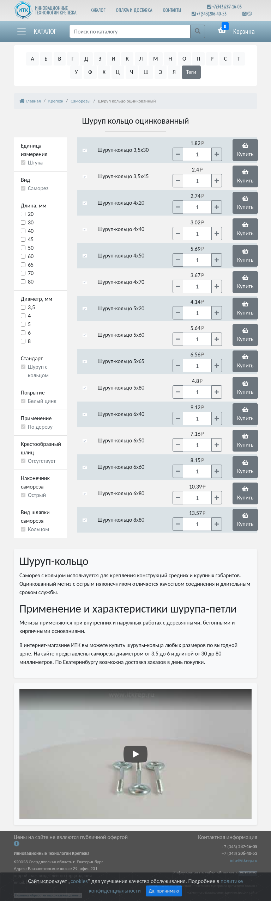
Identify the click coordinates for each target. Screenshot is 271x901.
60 (31, 256)
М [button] (155, 58)
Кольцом (38, 529)
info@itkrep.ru (243, 860)
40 (31, 231)
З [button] (99, 58)
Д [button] (86, 58)
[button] (36, 31)
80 (31, 281)
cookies (79, 881)
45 (31, 239)
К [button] (127, 58)
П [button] (198, 58)
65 (31, 264)
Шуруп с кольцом (38, 371)
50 (31, 247)
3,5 (31, 307)
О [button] (184, 58)
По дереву (40, 426)
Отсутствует (41, 461)
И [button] (113, 58)
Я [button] (174, 72)
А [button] (32, 58)
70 (31, 273)
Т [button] (238, 58)
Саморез (38, 188)
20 (31, 214)
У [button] (76, 72)
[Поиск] (130, 31)
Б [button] (46, 58)
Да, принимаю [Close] (164, 891)
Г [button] (73, 58)
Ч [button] (131, 72)
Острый (37, 495)
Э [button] (160, 72)
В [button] (59, 58)
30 (31, 222)
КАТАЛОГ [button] (97, 10)
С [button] (225, 58)
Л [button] (141, 58)
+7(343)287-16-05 (227, 7)
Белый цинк (42, 401)
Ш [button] (146, 72)
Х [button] (104, 72)
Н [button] (170, 58)
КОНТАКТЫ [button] (172, 10)
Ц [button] (118, 72)
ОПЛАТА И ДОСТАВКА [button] (134, 10)
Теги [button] (191, 72)
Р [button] (212, 58)
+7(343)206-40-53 (212, 14)
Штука (35, 162)
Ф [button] (90, 72)
